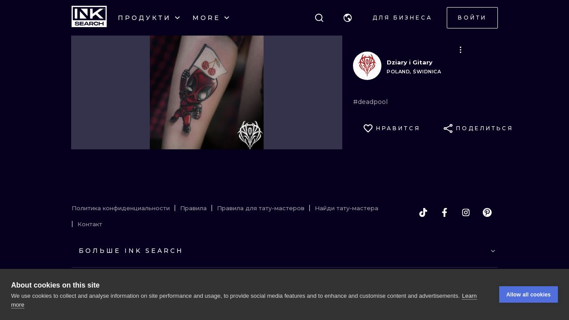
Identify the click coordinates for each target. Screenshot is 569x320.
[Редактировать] (460, 49)
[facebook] (444, 212)
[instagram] (466, 212)
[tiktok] (423, 212)
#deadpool (370, 102)
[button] (347, 17)
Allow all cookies (528, 295)
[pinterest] (487, 212)
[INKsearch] (89, 17)
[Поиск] (319, 17)
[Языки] (347, 17)
